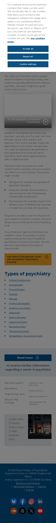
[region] (28, 36)
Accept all (28, 48)
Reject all (28, 56)
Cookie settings (28, 64)
